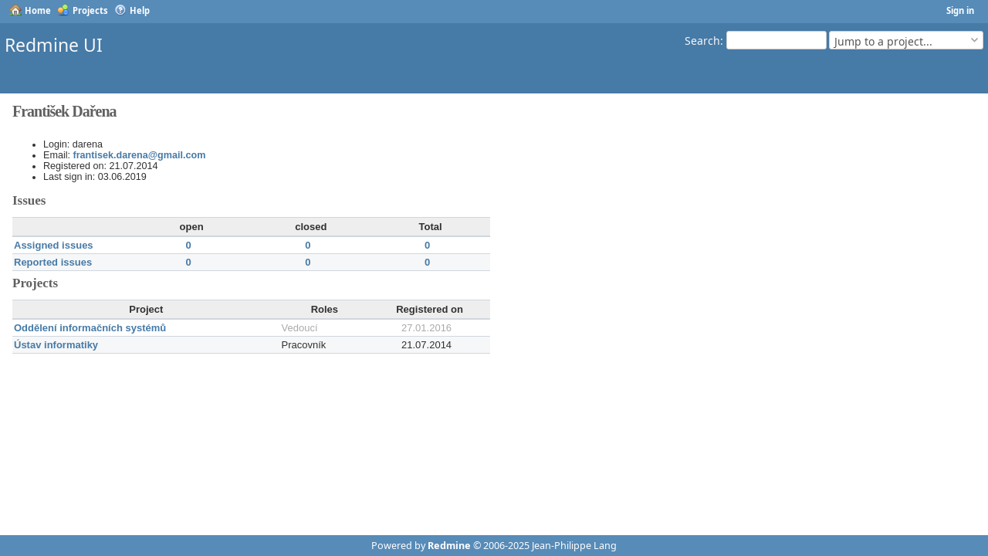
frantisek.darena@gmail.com (139, 155)
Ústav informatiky (56, 345)
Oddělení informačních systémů (90, 328)
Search (702, 39)
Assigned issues (53, 245)
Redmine (449, 545)
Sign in (960, 10)
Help (140, 10)
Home (38, 10)
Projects (90, 10)
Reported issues (53, 262)
